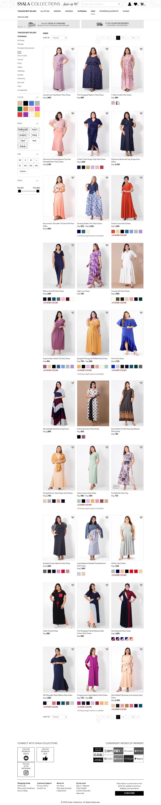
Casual (20, 59)
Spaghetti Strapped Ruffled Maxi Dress (92, 359)
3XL (31, 166)
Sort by (46, 38)
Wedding (69, 11)
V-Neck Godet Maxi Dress (121, 95)
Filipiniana (81, 11)
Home (19, 27)
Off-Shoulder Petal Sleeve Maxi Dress (57, 695)
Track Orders (81, 788)
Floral (34, 129)
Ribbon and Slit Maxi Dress (53, 291)
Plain (34, 141)
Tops (19, 86)
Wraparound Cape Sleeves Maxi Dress (92, 695)
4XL (36, 166)
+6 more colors (84, 370)
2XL (25, 166)
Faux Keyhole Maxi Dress (121, 631)
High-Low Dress (83, 291)
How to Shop (22, 791)
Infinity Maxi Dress (118, 563)
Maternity (21, 79)
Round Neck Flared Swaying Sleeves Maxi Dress (125, 430)
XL (20, 166)
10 (133, 38)
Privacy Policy (42, 786)
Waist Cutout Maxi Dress (86, 493)
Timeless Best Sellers (26, 11)
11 (138, 38)
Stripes (23, 146)
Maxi (93, 11)
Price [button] (19, 181)
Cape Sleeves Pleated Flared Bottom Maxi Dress (91, 564)
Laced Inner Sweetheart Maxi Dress (56, 95)
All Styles (45, 11)
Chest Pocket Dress (50, 631)
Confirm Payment (83, 791)
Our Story (60, 786)
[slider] (19, 191)
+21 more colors (50, 303)
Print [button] (19, 124)
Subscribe (80, 793)
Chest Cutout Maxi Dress (121, 223)
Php (47, 97)
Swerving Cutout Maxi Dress (88, 429)
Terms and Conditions (26, 788)
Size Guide (21, 786)
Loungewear (22, 90)
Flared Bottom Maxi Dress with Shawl (58, 493)
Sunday (126, 11)
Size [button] (19, 154)
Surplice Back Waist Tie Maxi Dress (56, 359)
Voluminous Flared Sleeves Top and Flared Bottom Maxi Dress (57, 160)
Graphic (23, 135)
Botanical (23, 129)
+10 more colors (118, 235)
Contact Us (41, 788)
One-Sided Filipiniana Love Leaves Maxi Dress (127, 696)
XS (20, 160)
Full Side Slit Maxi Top (119, 493)
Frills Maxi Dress (117, 359)
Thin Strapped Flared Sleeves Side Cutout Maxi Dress (90, 632)
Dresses (57, 11)
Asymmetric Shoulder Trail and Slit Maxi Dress (58, 224)
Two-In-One (22, 17)
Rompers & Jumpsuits (109, 11)
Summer (20, 82)
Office (19, 67)
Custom (23, 171)
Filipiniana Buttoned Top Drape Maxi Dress (125, 160)
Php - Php (85, 226)
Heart (23, 141)
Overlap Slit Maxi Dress (120, 291)
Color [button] (20, 97)
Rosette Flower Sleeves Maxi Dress (56, 563)
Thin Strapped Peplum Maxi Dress (90, 95)
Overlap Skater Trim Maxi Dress (89, 223)
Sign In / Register (82, 786)
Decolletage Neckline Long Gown (56, 429)
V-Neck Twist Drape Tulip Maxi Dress (91, 159)
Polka (34, 135)
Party (19, 63)
